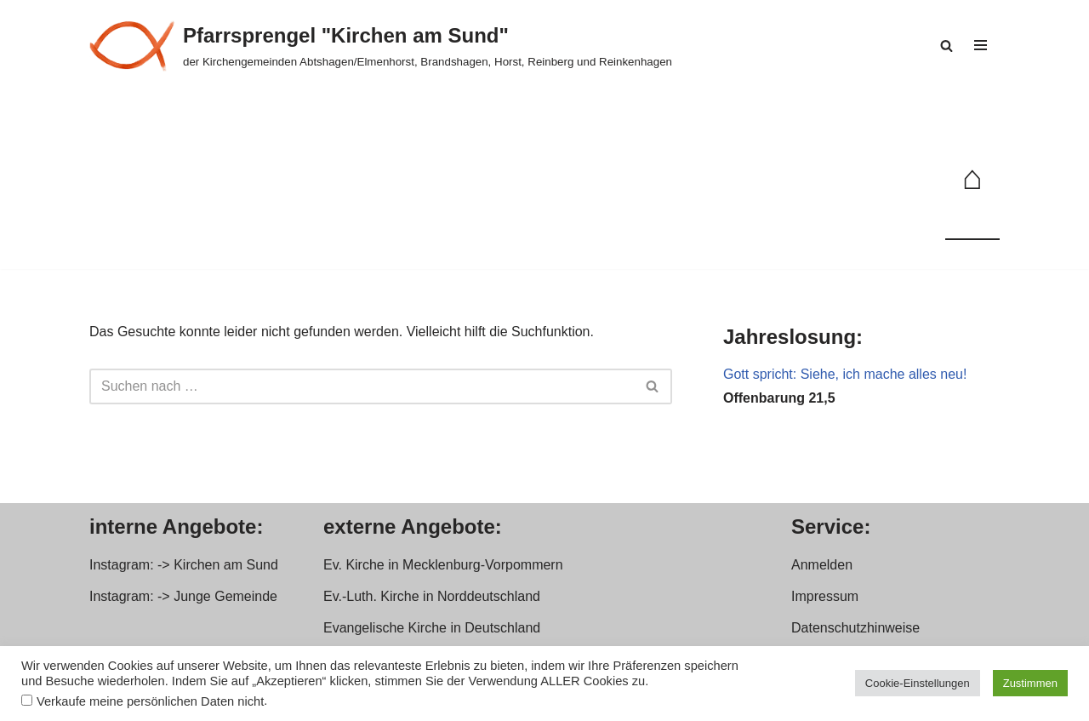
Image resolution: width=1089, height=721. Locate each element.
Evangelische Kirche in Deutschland (431, 628)
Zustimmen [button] (1030, 683)
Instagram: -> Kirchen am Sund (183, 565)
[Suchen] (946, 45)
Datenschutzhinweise (855, 628)
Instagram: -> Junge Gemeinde (183, 596)
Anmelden (821, 565)
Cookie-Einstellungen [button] (917, 683)
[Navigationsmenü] (980, 45)
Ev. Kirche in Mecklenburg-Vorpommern (443, 565)
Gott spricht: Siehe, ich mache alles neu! (844, 374)
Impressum (824, 596)
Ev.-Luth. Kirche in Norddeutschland (431, 596)
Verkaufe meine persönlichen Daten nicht (150, 701)
